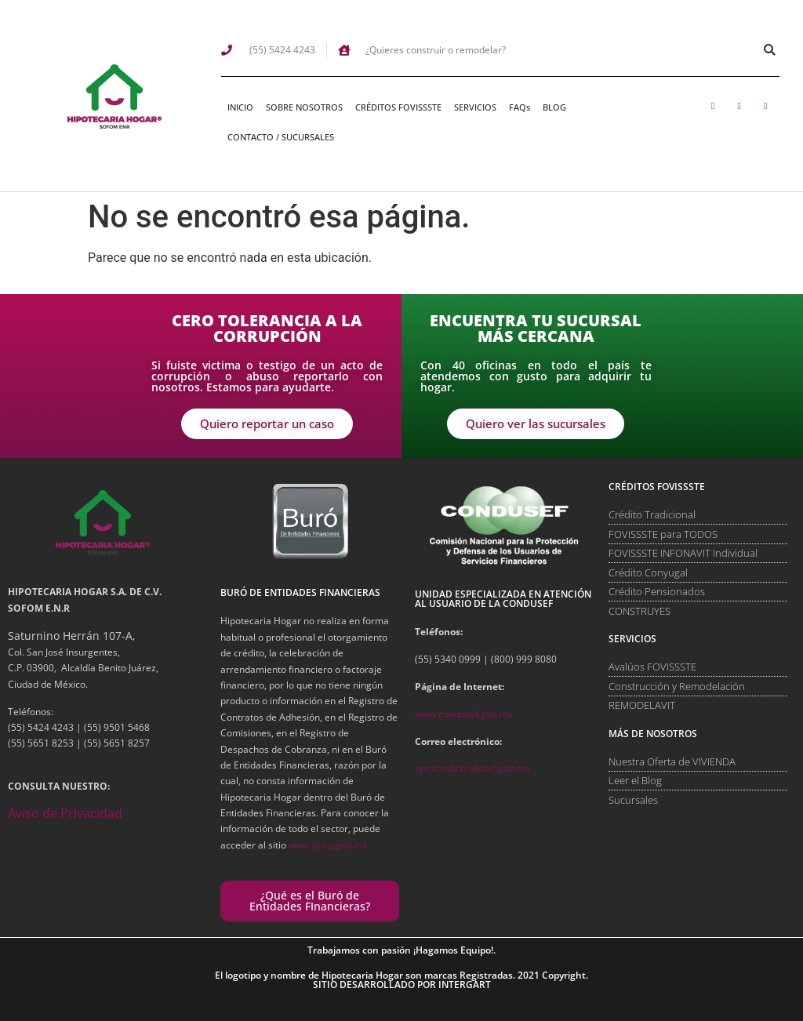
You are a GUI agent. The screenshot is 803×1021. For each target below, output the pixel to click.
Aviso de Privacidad (65, 813)
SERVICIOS (475, 107)
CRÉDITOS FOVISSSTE (398, 107)
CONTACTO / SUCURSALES (280, 137)
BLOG (554, 107)
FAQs (519, 107)
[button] (769, 49)
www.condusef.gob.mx (464, 714)
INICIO (240, 107)
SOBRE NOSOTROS (304, 107)
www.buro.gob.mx (328, 845)
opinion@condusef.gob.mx (472, 768)
